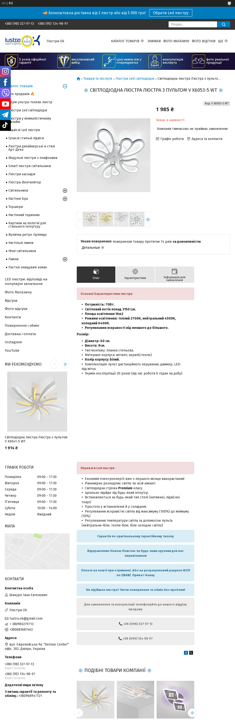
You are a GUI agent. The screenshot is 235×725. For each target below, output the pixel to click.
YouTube (12, 350)
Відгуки (11, 300)
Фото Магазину (18, 292)
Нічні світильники (22, 251)
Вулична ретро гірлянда (27, 235)
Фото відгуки (204, 41)
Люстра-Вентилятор (24, 182)
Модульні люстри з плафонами (32, 158)
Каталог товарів (125, 41)
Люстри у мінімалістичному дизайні (29, 120)
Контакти (13, 317)
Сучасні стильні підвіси (26, 138)
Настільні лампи (20, 243)
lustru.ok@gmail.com (26, 618)
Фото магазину (176, 41)
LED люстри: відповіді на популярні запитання (26, 281)
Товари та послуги (97, 78)
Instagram (13, 342)
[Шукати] (223, 24)
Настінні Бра (18, 199)
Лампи (13, 259)
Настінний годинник (24, 215)
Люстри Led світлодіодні (135, 78)
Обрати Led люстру (170, 13)
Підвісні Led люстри (24, 130)
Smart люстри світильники (29, 166)
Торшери (15, 207)
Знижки (154, 41)
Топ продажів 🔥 (21, 94)
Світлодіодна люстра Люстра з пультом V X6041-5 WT (36, 439)
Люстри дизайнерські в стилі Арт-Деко (31, 148)
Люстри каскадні (21, 174)
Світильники (18, 190)
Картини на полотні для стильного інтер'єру (27, 225)
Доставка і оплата (20, 334)
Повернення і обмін (22, 325)
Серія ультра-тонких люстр (30, 102)
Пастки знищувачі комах (27, 267)
